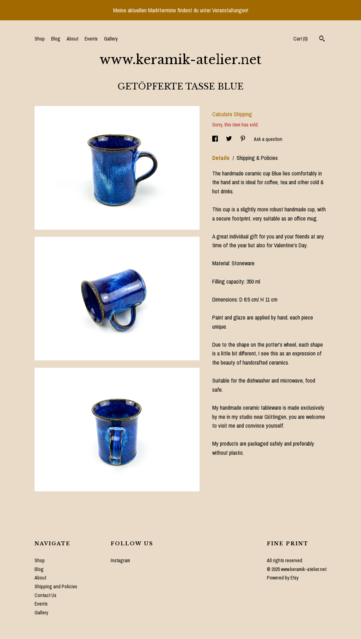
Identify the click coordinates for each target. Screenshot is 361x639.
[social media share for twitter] (229, 139)
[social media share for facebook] (215, 139)
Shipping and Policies (56, 586)
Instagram (120, 560)
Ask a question (268, 139)
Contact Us (45, 595)
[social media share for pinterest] (243, 139)
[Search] (322, 39)
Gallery (111, 39)
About (72, 39)
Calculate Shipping (232, 114)
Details (221, 158)
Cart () (300, 39)
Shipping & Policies (257, 158)
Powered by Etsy (283, 578)
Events (91, 39)
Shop (40, 39)
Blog (55, 39)
